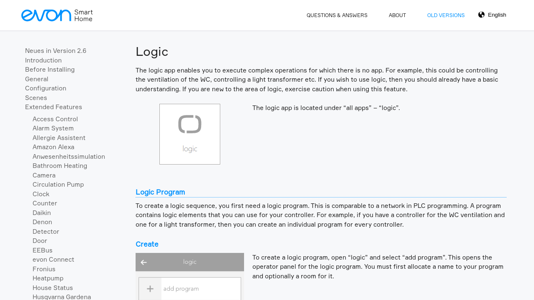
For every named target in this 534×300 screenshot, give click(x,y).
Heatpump (48, 278)
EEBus (43, 250)
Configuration (45, 88)
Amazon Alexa (53, 147)
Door (40, 241)
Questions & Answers (337, 15)
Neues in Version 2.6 (55, 51)
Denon (42, 222)
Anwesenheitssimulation (69, 156)
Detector (46, 231)
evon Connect (53, 259)
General (36, 79)
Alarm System (53, 128)
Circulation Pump (58, 184)
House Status (53, 288)
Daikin (42, 213)
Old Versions (446, 15)
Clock (41, 194)
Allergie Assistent (59, 138)
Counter (45, 203)
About (397, 15)
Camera (44, 175)
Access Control (55, 119)
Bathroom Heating (60, 166)
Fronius (44, 269)
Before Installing (50, 69)
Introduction (43, 60)
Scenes (36, 98)
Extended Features (53, 107)
